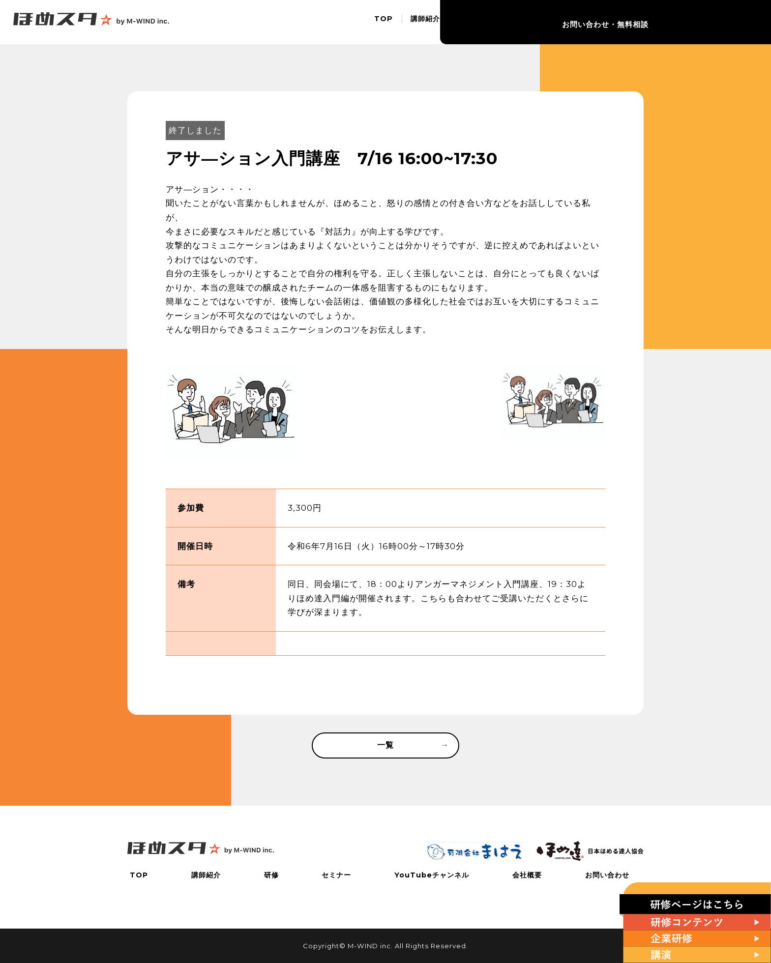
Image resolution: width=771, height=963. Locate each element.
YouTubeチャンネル (570, 22)
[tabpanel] (231, 412)
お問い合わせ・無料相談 (722, 22)
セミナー (500, 22)
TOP (379, 22)
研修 (460, 22)
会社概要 (640, 22)
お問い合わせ (610, 875)
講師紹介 (421, 22)
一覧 (411, 746)
